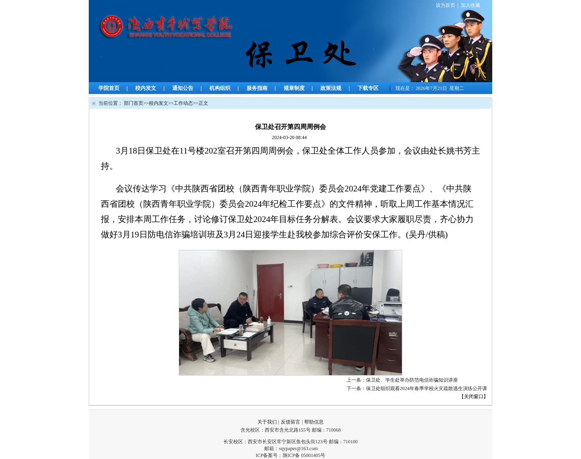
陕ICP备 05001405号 (304, 455)
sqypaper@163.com (298, 448)
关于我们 (267, 422)
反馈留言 (290, 422)
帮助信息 (314, 422)
